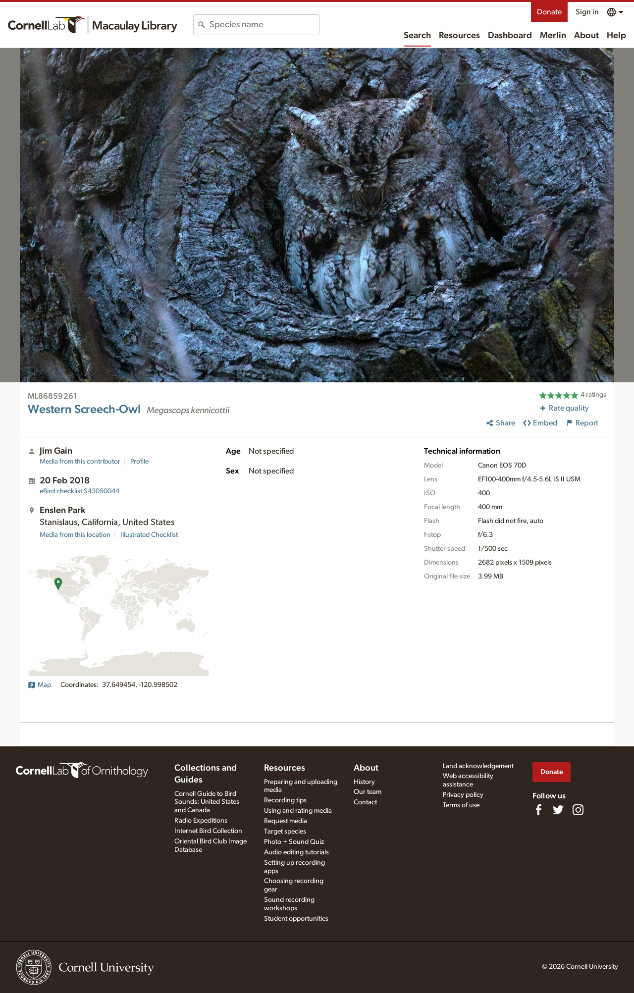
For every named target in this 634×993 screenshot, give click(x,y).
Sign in (587, 12)
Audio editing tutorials (296, 852)
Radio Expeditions (200, 820)
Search (417, 35)
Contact (365, 802)
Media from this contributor (80, 461)
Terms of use (461, 805)
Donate (549, 12)
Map (39, 684)
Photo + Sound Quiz (294, 841)
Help (616, 35)
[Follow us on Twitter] (558, 810)
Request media (285, 821)
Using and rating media (298, 810)
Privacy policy (463, 794)
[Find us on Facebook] (538, 810)
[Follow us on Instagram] (578, 810)
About (586, 35)
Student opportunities (296, 918)
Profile (139, 461)
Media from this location (75, 534)
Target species (285, 831)
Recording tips (285, 800)
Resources (459, 35)
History (364, 782)
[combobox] (264, 25)
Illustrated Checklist (149, 534)
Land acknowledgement (478, 766)
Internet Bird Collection (208, 831)
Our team (367, 791)
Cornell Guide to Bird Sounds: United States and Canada (206, 802)
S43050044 (79, 491)
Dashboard (510, 35)
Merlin (553, 35)
